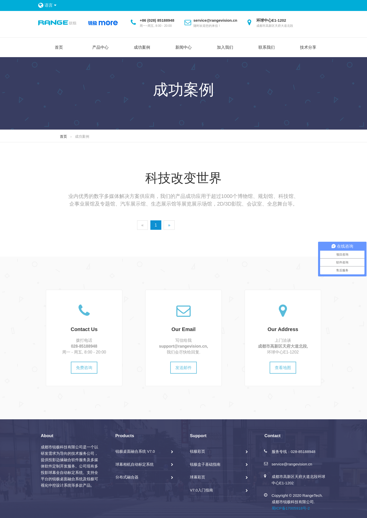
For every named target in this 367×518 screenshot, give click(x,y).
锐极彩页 (197, 451)
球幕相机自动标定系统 (134, 464)
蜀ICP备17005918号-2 (291, 508)
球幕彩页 (197, 477)
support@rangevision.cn (183, 346)
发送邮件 (183, 367)
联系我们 (266, 47)
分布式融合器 (126, 477)
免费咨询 (84, 367)
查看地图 (283, 367)
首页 (59, 47)
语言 (50, 5)
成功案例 (142, 47)
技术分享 (308, 47)
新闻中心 (183, 47)
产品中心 (100, 47)
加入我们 (225, 47)
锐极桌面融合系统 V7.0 (135, 451)
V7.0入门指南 (201, 490)
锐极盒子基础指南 (205, 464)
